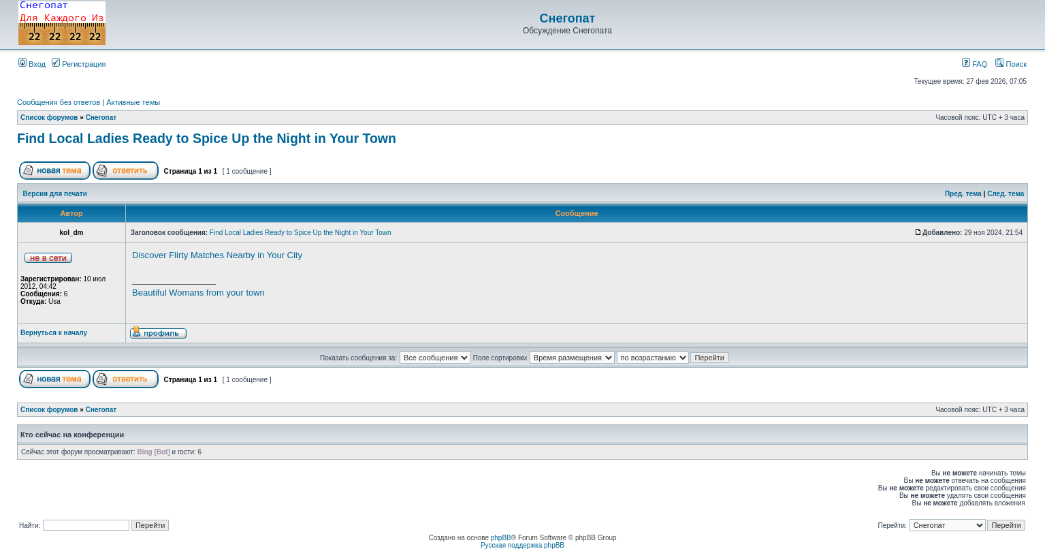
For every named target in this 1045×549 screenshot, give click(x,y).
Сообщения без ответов (58, 102)
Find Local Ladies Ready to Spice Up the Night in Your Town (206, 138)
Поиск (1011, 64)
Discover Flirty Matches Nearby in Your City (217, 255)
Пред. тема (963, 194)
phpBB (501, 538)
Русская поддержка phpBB (522, 545)
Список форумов (49, 117)
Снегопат (568, 18)
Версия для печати (55, 194)
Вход (32, 64)
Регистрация (79, 64)
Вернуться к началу (53, 332)
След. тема (1005, 194)
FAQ (974, 64)
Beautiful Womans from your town (198, 292)
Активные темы (133, 102)
